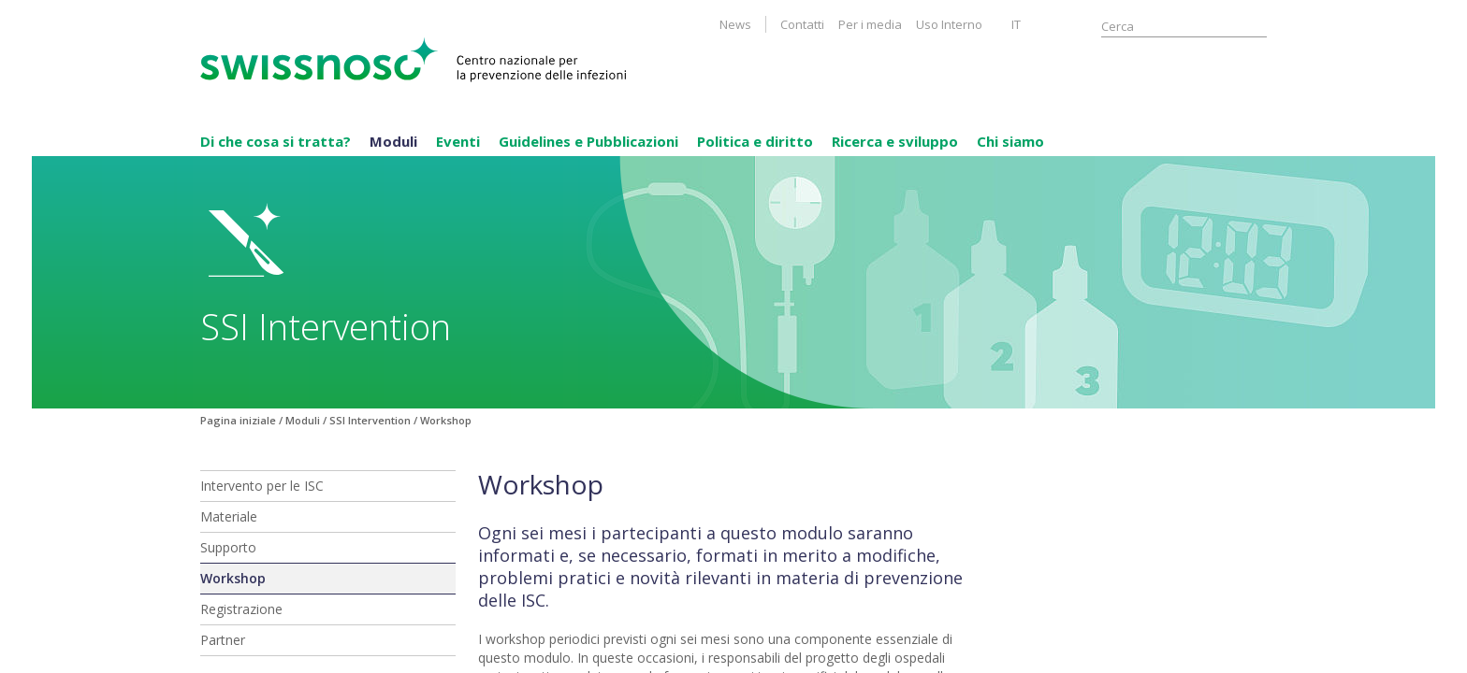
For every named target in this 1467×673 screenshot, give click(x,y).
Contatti (802, 24)
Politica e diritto (755, 141)
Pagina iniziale (238, 420)
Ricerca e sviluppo (895, 141)
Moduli (393, 141)
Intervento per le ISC (262, 485)
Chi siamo (1010, 141)
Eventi (458, 141)
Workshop (233, 578)
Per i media (870, 24)
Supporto (228, 547)
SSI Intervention (370, 420)
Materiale (228, 516)
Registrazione (241, 609)
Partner (222, 640)
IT (1016, 24)
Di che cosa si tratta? (275, 141)
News (735, 24)
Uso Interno (949, 24)
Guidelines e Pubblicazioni (588, 141)
